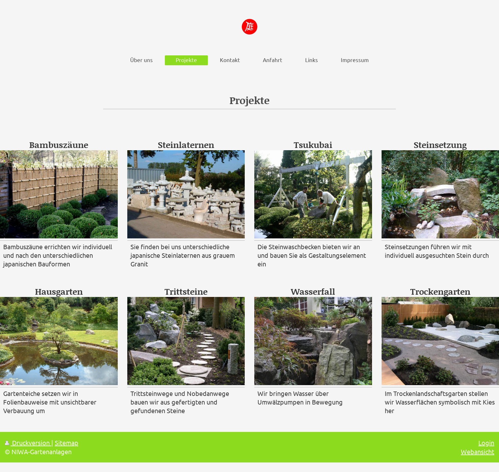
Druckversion (28, 443)
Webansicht (477, 451)
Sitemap (66, 443)
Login (486, 443)
